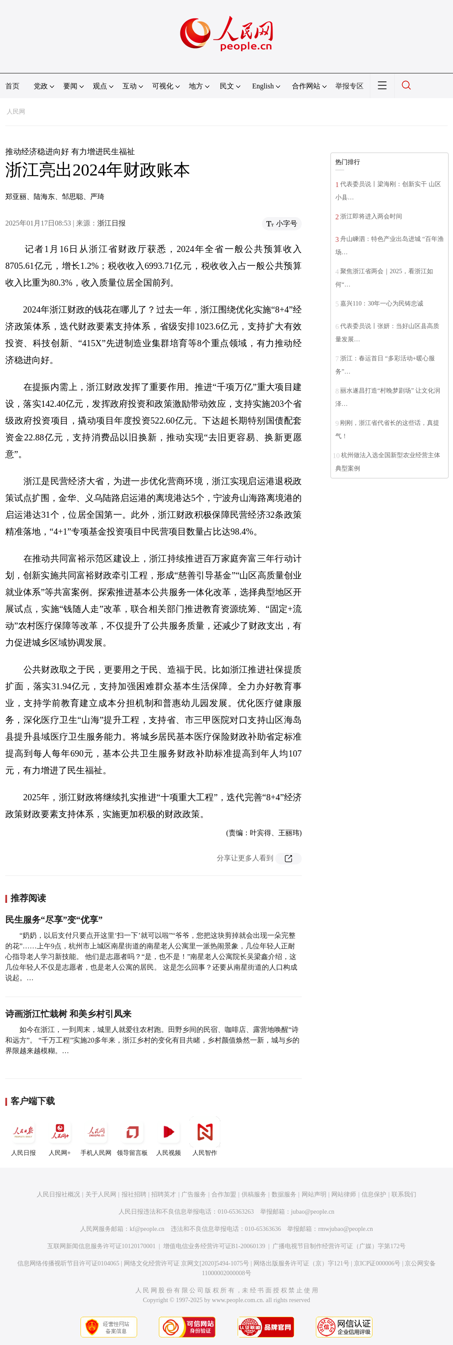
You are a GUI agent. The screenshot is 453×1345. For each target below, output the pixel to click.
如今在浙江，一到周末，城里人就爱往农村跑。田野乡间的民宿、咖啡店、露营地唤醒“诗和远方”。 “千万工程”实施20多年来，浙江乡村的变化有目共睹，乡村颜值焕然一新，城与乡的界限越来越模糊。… (152, 1040)
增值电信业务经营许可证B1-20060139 (214, 1246)
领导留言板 (132, 1136)
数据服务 (284, 1194)
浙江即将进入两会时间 (371, 216)
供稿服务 (254, 1194)
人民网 (16, 111)
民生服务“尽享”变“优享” (54, 920)
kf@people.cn (147, 1229)
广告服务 (193, 1194)
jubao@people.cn (312, 1211)
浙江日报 (111, 223)
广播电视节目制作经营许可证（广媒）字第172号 (339, 1246)
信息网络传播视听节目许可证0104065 (68, 1263)
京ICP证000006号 (377, 1263)
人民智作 (204, 1136)
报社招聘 (134, 1194)
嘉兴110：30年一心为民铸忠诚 (381, 303)
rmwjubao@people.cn (345, 1229)
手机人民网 (96, 1136)
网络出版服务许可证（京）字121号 (301, 1263)
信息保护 (373, 1194)
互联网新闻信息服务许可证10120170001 (101, 1246)
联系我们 (404, 1194)
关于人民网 (100, 1194)
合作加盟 (223, 1194)
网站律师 (343, 1194)
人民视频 (168, 1136)
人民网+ (59, 1136)
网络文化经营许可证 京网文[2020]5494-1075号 (187, 1263)
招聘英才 (163, 1194)
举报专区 (349, 86)
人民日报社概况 (58, 1194)
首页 (12, 86)
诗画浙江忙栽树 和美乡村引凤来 (68, 1014)
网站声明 (314, 1194)
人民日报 (23, 1136)
